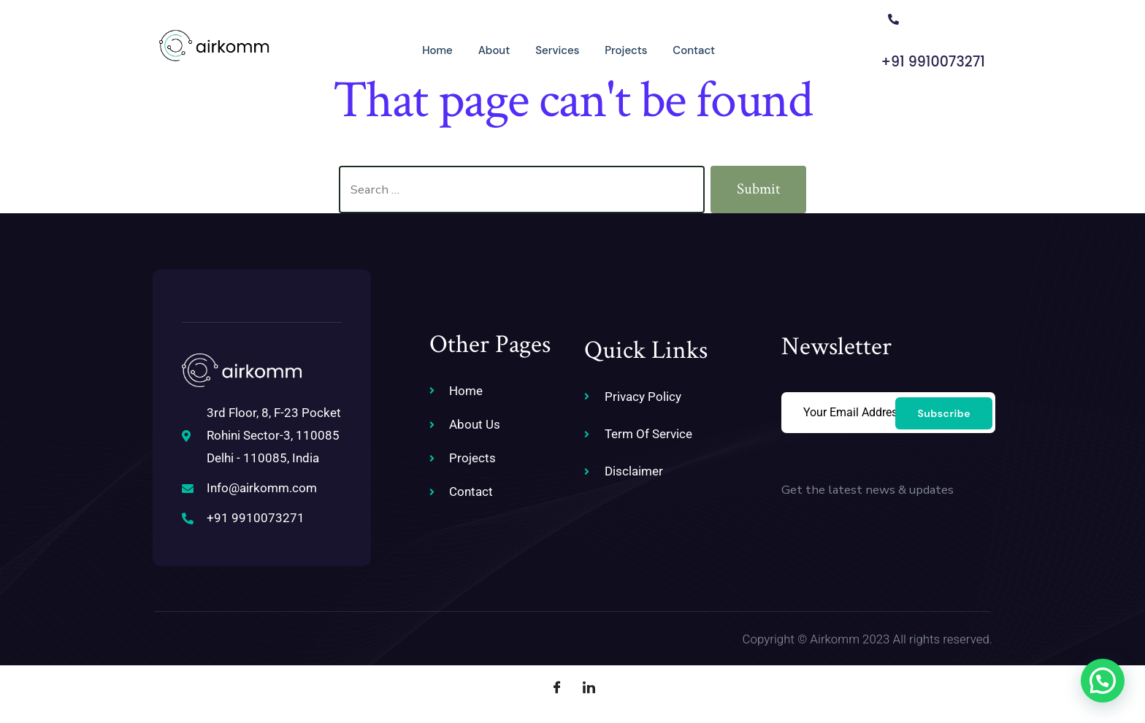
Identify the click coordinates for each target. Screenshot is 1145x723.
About (467, 48)
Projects (600, 48)
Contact (669, 48)
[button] (1103, 681)
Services (531, 48)
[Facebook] (556, 686)
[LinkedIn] (589, 686)
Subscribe (943, 411)
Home (409, 48)
